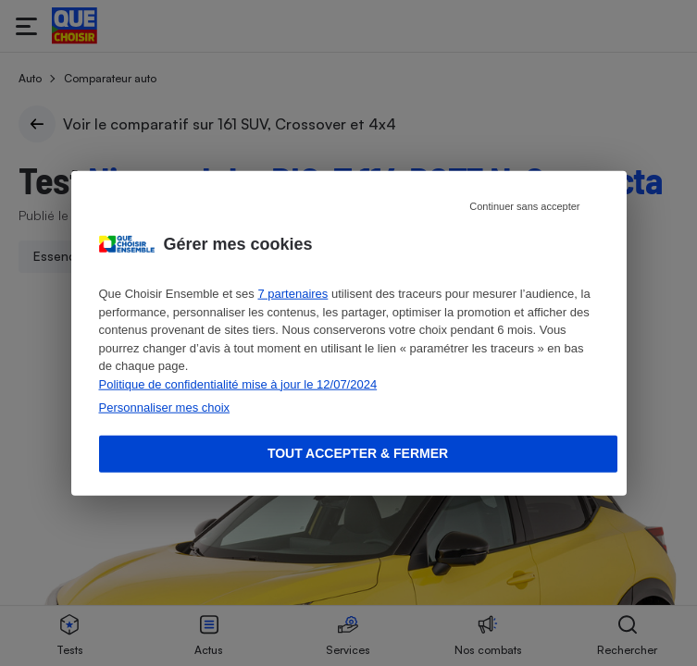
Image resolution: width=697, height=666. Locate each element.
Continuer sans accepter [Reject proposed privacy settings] (524, 206)
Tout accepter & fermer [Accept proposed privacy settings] (358, 453)
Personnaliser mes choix (164, 407)
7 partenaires (292, 294)
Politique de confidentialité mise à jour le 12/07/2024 (238, 383)
